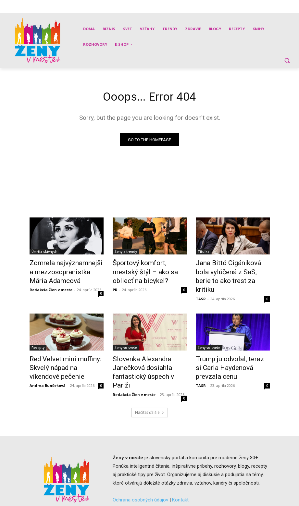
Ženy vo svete (126, 338)
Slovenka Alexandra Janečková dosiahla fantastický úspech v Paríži (145, 356)
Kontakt (180, 477)
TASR (201, 286)
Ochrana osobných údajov (140, 477)
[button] (286, 60)
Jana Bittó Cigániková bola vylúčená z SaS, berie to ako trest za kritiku (229, 270)
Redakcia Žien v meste (51, 286)
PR (115, 286)
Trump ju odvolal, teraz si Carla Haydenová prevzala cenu (227, 356)
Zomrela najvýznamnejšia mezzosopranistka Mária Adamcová (61, 270)
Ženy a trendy (126, 253)
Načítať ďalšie (149, 389)
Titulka (203, 253)
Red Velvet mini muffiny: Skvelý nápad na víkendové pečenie (62, 356)
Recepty (37, 338)
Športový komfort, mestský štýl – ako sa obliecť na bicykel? (146, 270)
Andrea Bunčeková (48, 371)
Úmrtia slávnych (44, 253)
